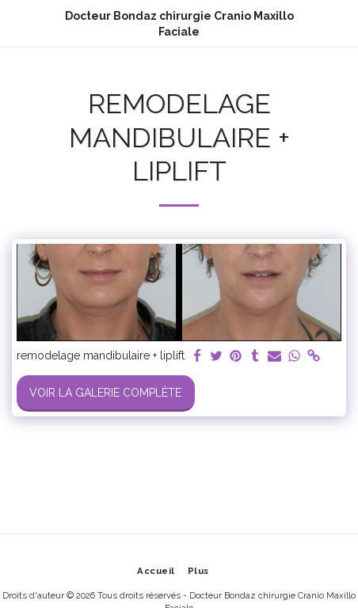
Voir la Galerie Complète (105, 392)
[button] (17, 23)
